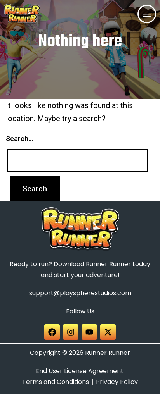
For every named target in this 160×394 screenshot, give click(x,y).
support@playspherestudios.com (80, 293)
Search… (19, 138)
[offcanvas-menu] (146, 14)
